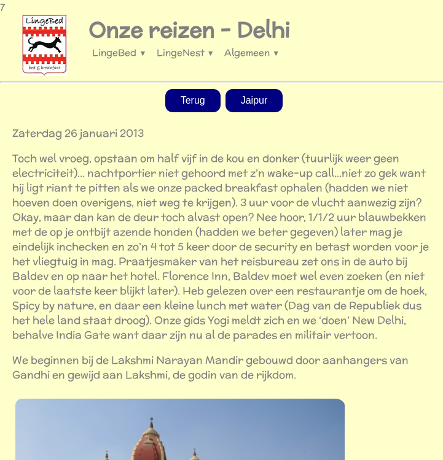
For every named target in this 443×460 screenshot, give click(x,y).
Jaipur (254, 100)
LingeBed (119, 52)
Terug (193, 100)
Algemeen (252, 52)
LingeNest (185, 52)
